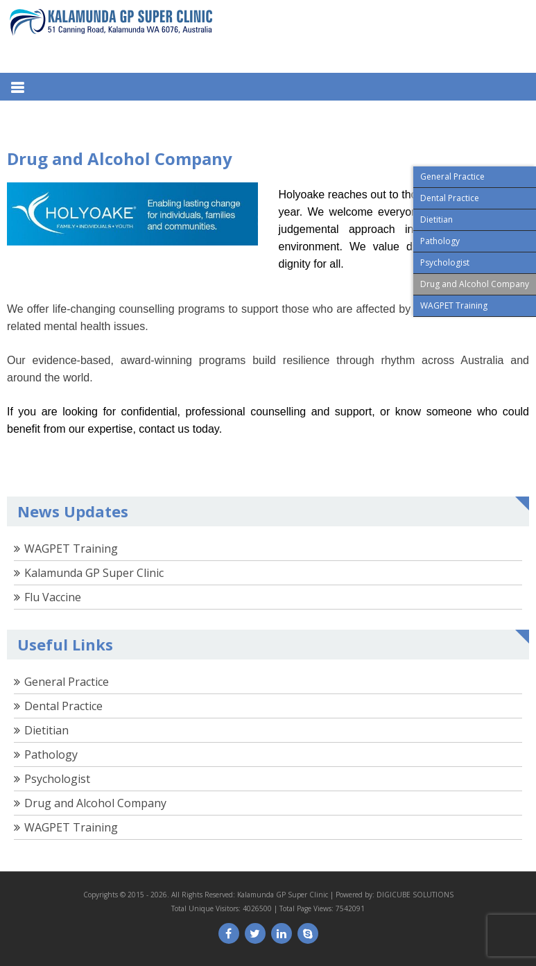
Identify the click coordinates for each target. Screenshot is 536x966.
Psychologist (57, 778)
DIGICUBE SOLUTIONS (415, 894)
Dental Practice (63, 706)
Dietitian (46, 730)
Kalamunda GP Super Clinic (94, 572)
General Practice (66, 681)
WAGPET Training (71, 548)
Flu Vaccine (52, 597)
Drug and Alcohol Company (95, 803)
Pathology (51, 754)
